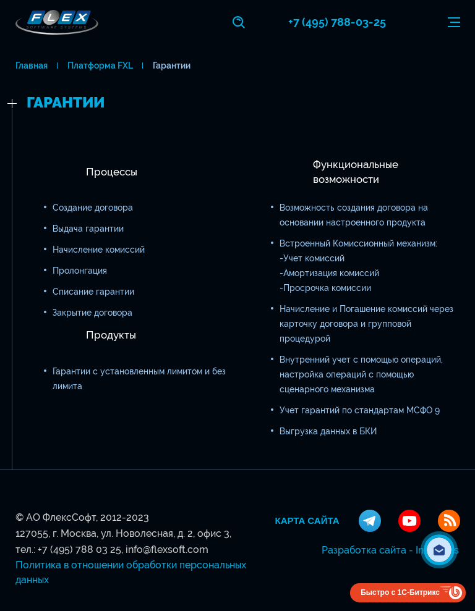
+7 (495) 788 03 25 (79, 549)
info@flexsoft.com (167, 549)
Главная (31, 65)
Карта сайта (307, 520)
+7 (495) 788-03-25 (337, 21)
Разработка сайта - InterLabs (390, 550)
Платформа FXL (100, 65)
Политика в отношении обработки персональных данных (130, 572)
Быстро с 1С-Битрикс (400, 592)
